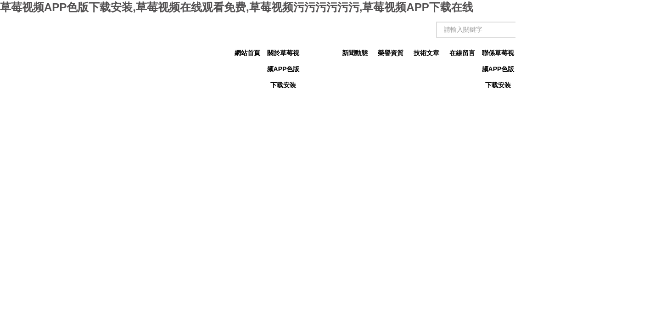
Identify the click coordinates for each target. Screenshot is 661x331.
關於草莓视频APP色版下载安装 (283, 55)
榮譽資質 (390, 53)
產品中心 (319, 53)
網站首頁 (247, 53)
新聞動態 (355, 53)
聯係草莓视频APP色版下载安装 (498, 55)
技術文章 (426, 53)
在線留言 (462, 53)
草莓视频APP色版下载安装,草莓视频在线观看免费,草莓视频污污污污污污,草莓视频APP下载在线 (236, 7)
